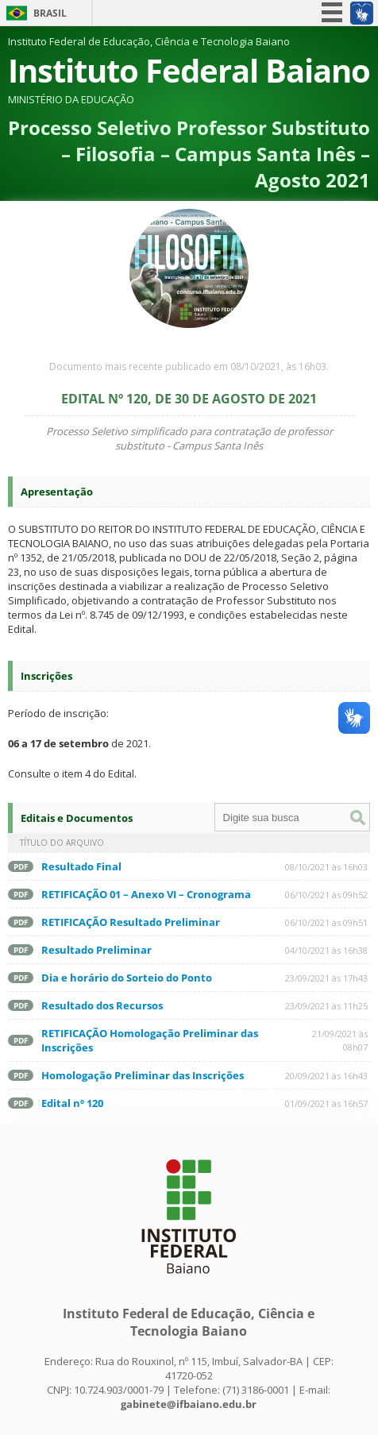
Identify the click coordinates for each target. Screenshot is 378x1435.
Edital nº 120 (72, 1103)
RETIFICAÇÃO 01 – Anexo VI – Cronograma (146, 894)
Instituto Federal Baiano (189, 70)
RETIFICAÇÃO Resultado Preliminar (130, 922)
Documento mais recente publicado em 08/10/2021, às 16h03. (189, 366)
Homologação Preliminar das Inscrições (142, 1075)
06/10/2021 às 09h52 (326, 895)
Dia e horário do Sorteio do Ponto (126, 977)
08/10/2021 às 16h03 (326, 867)
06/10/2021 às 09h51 (326, 922)
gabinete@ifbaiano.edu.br (188, 1404)
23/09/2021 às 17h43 (326, 978)
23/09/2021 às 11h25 (326, 1006)
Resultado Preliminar (96, 950)
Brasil (50, 13)
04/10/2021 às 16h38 (326, 950)
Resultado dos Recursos (102, 1005)
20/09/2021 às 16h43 (326, 1076)
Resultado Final (81, 866)
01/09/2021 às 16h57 (326, 1103)
